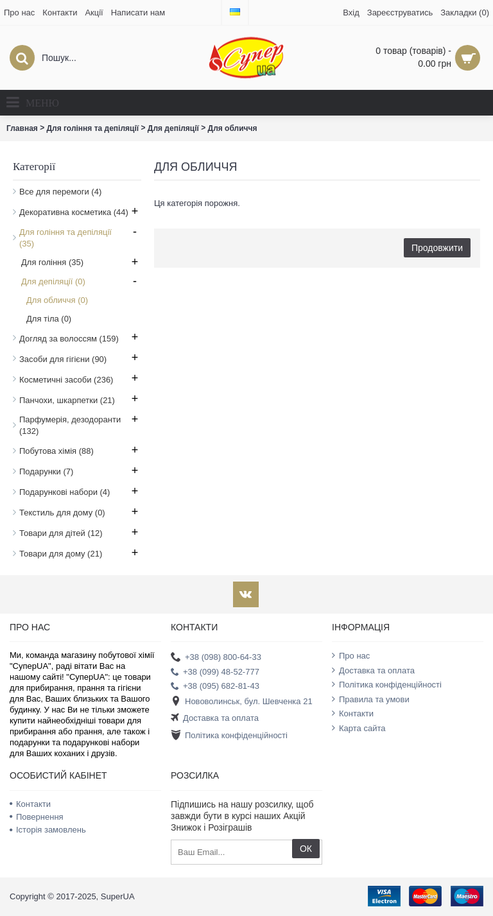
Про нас (351, 655)
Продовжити (437, 248)
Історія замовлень (48, 829)
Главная (22, 128)
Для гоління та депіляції (93, 128)
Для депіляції (173, 128)
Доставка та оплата (215, 718)
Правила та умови (371, 699)
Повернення (37, 817)
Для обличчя (232, 128)
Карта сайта (358, 728)
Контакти (353, 713)
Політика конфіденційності (229, 735)
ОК (306, 848)
